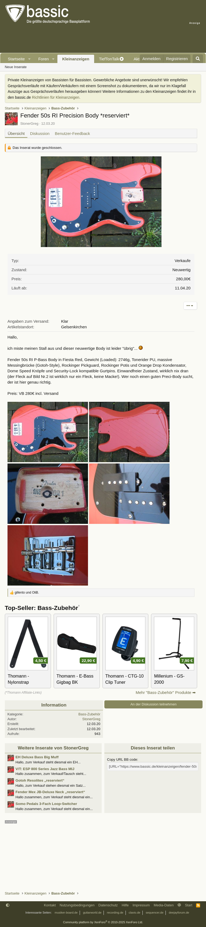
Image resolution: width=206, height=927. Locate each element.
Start (188, 905)
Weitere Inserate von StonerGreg (53, 748)
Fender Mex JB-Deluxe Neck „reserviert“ (50, 792)
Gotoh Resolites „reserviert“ (40, 780)
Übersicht (16, 133)
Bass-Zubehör (89, 714)
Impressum (141, 905)
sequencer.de (154, 912)
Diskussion (40, 133)
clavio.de (134, 912)
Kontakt (50, 905)
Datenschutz (108, 905)
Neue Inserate (16, 67)
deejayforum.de (179, 912)
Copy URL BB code (122, 759)
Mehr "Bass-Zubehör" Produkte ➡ (166, 692)
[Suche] (198, 58)
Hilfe (125, 905)
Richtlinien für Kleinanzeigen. (56, 97)
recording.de (115, 912)
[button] (29, 59)
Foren (43, 59)
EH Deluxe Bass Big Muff (37, 757)
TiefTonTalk (109, 59)
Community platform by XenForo (103, 922)
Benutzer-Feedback (72, 133)
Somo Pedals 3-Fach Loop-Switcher (46, 804)
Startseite (16, 59)
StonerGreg (29, 124)
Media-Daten (164, 905)
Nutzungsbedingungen (77, 905)
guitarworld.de (92, 912)
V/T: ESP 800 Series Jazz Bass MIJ (45, 769)
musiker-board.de (66, 912)
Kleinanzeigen (75, 59)
